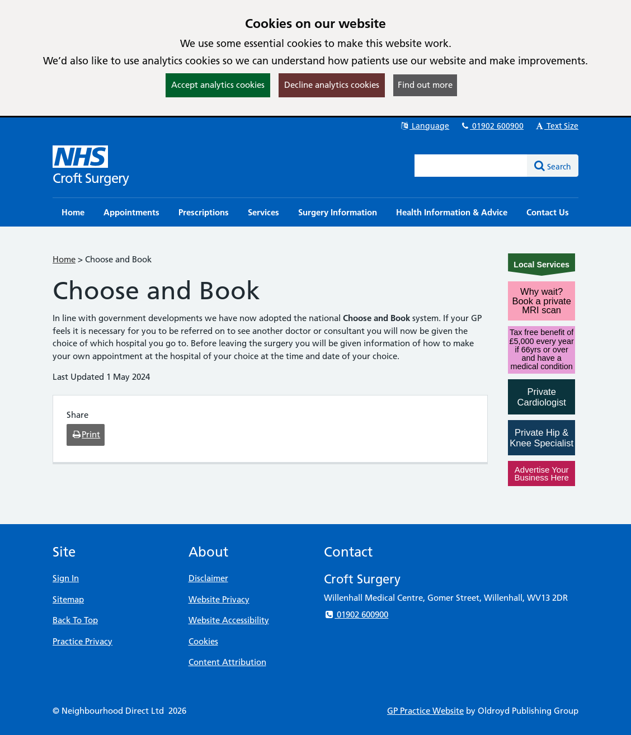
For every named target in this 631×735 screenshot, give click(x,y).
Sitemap (68, 599)
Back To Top (75, 620)
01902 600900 (492, 126)
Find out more (425, 84)
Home (64, 259)
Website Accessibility (229, 620)
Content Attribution (227, 662)
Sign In (66, 578)
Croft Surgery (91, 178)
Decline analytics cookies (331, 84)
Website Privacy (219, 599)
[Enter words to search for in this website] (471, 165)
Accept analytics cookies (218, 84)
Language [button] (424, 126)
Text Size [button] (556, 126)
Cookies (203, 641)
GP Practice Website (425, 710)
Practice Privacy (82, 641)
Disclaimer (208, 578)
